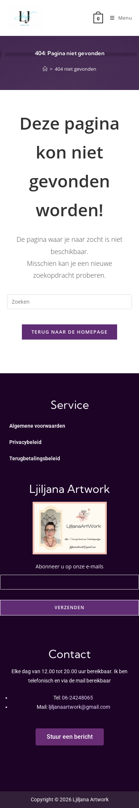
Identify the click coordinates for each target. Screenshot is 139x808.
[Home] (45, 69)
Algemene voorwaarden (37, 426)
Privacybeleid (25, 442)
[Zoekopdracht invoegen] (69, 301)
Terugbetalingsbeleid (34, 458)
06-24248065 (77, 698)
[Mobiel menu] (118, 17)
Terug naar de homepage (70, 331)
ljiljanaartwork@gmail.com (79, 707)
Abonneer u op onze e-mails (69, 573)
